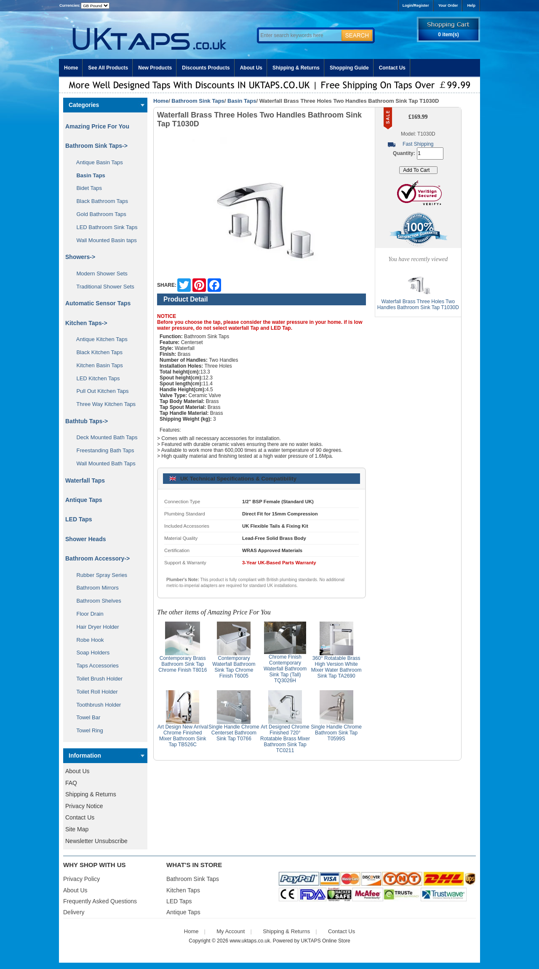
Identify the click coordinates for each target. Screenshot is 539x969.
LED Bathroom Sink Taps (103, 227)
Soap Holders (89, 652)
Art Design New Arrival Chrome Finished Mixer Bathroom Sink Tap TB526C (182, 735)
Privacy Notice (84, 806)
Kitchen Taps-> (86, 323)
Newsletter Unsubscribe (96, 841)
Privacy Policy (81, 879)
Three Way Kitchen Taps (103, 404)
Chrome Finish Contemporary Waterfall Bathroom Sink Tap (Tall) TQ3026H (285, 668)
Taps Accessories (94, 665)
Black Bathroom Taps (99, 201)
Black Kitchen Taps (96, 352)
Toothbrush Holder (95, 705)
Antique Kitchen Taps (99, 339)
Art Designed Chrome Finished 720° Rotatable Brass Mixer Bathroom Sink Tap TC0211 (285, 738)
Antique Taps (83, 500)
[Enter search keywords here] (299, 35)
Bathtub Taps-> (86, 421)
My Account (230, 931)
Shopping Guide (349, 68)
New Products (155, 68)
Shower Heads (85, 539)
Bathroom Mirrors (94, 588)
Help (471, 5)
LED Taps (78, 519)
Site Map (76, 829)
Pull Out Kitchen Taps (99, 391)
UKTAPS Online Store (325, 941)
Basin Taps (241, 101)
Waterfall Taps (85, 480)
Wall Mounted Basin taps (103, 240)
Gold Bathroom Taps (98, 214)
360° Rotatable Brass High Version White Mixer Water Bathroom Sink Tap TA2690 (336, 667)
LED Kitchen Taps (95, 378)
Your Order (448, 5)
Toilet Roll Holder (93, 692)
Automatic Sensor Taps (98, 303)
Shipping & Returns (296, 68)
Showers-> (80, 257)
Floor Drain (87, 614)
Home (71, 68)
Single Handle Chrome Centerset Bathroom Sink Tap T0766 (233, 733)
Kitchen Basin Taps (96, 365)
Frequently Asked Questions (100, 901)
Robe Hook (87, 640)
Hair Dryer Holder (94, 627)
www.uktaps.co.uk (249, 941)
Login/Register (416, 5)
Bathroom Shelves (95, 601)
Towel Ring (86, 730)
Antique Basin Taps (96, 162)
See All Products (108, 68)
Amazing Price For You (97, 126)
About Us (251, 68)
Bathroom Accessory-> (97, 558)
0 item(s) (448, 34)
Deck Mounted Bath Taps (103, 437)
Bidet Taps (86, 188)
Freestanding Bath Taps (102, 450)
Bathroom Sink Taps (197, 101)
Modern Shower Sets (99, 273)
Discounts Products (205, 68)
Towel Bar (85, 717)
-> (96, 145)
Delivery (74, 912)
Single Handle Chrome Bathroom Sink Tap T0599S (336, 733)
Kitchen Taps (183, 890)
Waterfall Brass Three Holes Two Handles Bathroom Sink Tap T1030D (418, 304)
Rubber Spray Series (98, 575)
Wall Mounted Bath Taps (103, 463)
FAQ (71, 782)
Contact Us (392, 68)
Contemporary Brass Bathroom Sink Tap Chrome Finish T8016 (182, 664)
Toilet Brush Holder (96, 678)
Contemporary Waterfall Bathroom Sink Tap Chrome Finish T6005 (233, 667)
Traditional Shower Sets (102, 286)
